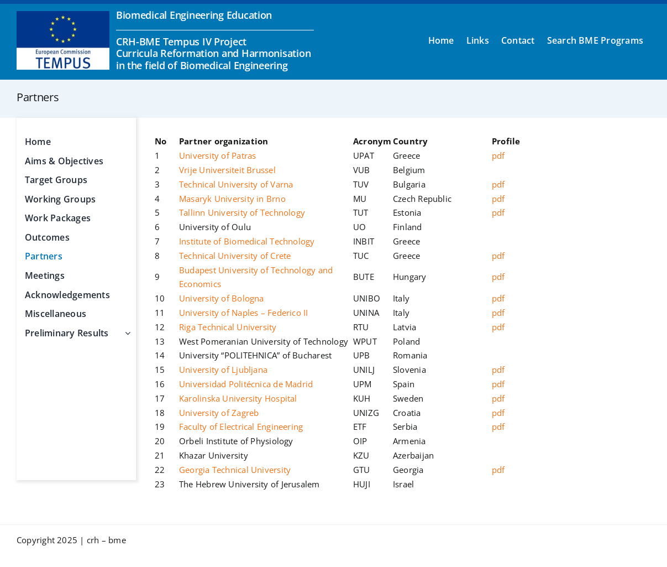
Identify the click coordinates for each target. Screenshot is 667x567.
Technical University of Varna (236, 184)
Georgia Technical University (235, 469)
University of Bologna (221, 298)
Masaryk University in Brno (232, 198)
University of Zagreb (219, 412)
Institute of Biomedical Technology (247, 241)
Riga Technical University (228, 326)
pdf (498, 155)
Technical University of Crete (235, 255)
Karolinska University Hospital (238, 398)
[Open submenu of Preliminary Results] (125, 333)
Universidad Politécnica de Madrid (246, 383)
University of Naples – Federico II (243, 312)
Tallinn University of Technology (242, 212)
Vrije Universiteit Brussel (227, 169)
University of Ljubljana (223, 369)
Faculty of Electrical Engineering (241, 426)
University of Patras (217, 155)
